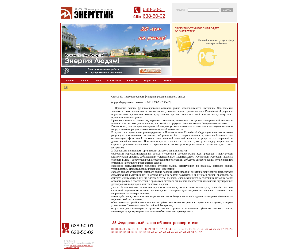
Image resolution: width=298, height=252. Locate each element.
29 (230, 229)
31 (116, 232)
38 (144, 232)
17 (182, 229)
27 (222, 229)
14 (169, 229)
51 (196, 232)
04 (129, 229)
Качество (132, 80)
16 (177, 229)
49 (188, 232)
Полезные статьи (71, 247)
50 (192, 232)
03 (125, 229)
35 (132, 232)
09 (149, 229)
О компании (114, 80)
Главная (69, 80)
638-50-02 (154, 16)
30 (112, 232)
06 (137, 229)
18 (186, 229)
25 (214, 229)
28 (226, 229)
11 (157, 229)
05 (133, 229)
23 (206, 229)
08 (145, 229)
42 (160, 232)
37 (140, 232)
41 (156, 232)
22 (202, 229)
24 (210, 229)
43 (164, 232)
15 (173, 229)
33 (124, 232)
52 (200, 232)
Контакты (169, 80)
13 (165, 229)
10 (153, 229)
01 (116, 229)
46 (176, 232)
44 (168, 232)
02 (121, 229)
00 (112, 229)
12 (161, 229)
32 (120, 232)
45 (172, 232)
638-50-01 (154, 9)
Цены (98, 80)
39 (148, 232)
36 (136, 232)
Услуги (84, 80)
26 (218, 229)
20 (194, 229)
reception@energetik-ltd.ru (81, 245)
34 (128, 232)
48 (184, 232)
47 (180, 232)
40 (152, 232)
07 (141, 229)
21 (198, 229)
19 (190, 229)
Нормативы (150, 80)
